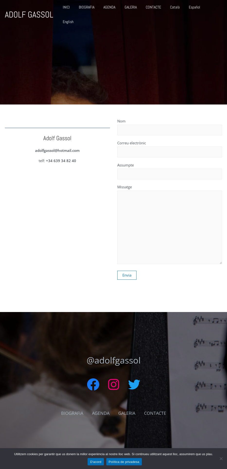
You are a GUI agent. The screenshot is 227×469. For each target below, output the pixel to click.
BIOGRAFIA (92, 8)
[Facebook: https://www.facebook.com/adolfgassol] (93, 384)
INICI (73, 8)
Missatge (169, 225)
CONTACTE (155, 8)
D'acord (95, 462)
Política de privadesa (124, 462)
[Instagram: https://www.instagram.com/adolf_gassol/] (113, 384)
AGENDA (114, 8)
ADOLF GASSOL (29, 8)
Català (176, 8)
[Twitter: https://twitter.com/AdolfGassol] (134, 384)
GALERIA (134, 8)
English (213, 8)
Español (194, 8)
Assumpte (169, 171)
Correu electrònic (169, 148)
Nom (169, 127)
